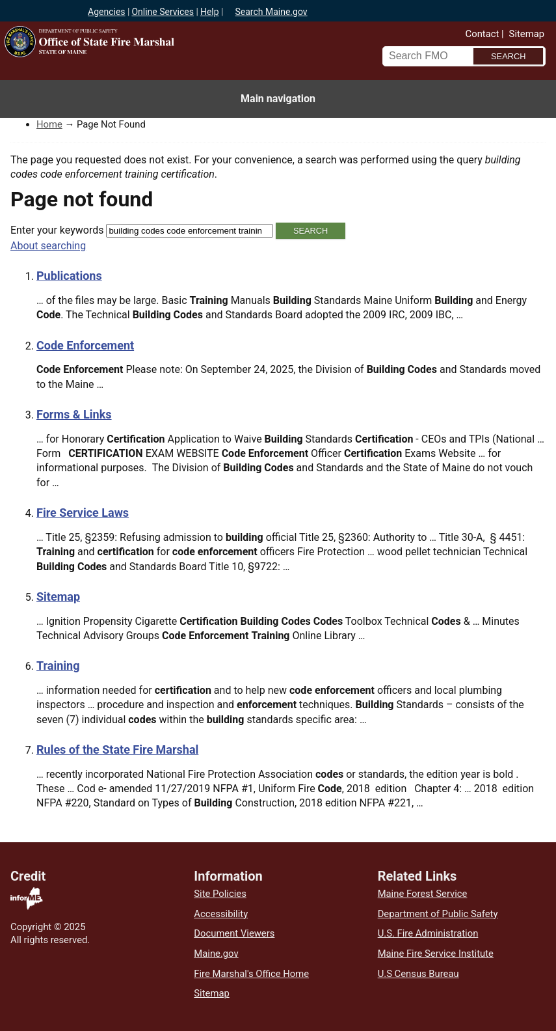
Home (49, 124)
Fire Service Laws (82, 512)
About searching (48, 246)
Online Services (162, 12)
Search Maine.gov (271, 12)
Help (209, 12)
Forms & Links (74, 414)
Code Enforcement (85, 345)
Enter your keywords (56, 230)
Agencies (107, 12)
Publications (69, 275)
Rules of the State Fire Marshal (117, 749)
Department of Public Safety (438, 914)
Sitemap (526, 34)
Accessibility (221, 914)
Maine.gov (216, 953)
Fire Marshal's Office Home (251, 974)
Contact (482, 34)
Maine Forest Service (423, 894)
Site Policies (220, 894)
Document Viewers (234, 933)
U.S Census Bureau (418, 974)
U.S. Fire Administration (428, 933)
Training (57, 665)
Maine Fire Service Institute (436, 953)
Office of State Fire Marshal (153, 66)
